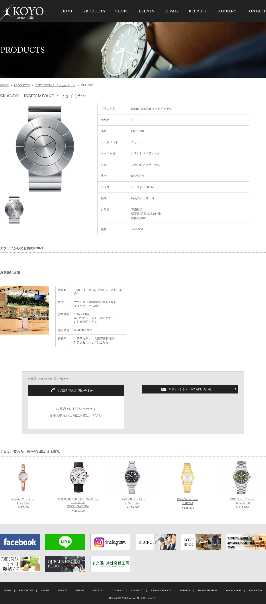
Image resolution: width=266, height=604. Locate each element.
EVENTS (147, 11)
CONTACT (256, 11)
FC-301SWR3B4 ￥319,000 (78, 505)
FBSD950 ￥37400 (23, 503)
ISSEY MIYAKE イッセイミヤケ (55, 85)
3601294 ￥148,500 (187, 503)
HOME (67, 11)
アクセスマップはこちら (92, 342)
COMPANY (227, 11)
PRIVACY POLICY (161, 590)
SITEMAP (184, 590)
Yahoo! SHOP (233, 590)
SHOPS (122, 11)
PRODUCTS (94, 11)
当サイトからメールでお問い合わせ (190, 389)
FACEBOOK (255, 590)
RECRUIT (198, 11)
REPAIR (171, 11)
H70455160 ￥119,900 (242, 503)
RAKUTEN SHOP (207, 590)
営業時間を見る (87, 321)
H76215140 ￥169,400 (133, 503)
